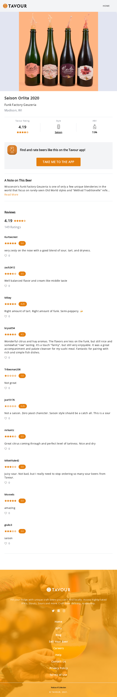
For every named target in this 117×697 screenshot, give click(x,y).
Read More (11, 194)
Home (106, 5)
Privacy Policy (58, 668)
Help (58, 655)
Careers (58, 648)
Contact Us (58, 661)
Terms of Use (58, 675)
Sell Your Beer (58, 641)
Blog (58, 635)
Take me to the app (58, 162)
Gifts (58, 628)
